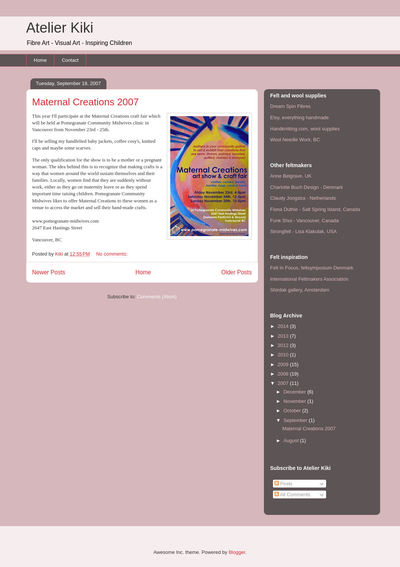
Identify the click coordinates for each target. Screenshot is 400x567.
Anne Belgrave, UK (291, 176)
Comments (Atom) (157, 296)
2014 (284, 326)
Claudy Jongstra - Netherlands (303, 198)
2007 (284, 383)
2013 (284, 336)
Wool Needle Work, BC (295, 139)
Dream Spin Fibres (290, 106)
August (291, 440)
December (295, 392)
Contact (70, 60)
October (292, 410)
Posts (283, 483)
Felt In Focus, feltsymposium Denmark (312, 268)
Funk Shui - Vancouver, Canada (304, 220)
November (295, 401)
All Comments (292, 494)
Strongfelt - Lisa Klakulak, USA (303, 231)
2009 (284, 364)
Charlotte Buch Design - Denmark (306, 187)
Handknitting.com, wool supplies (305, 129)
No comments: (112, 254)
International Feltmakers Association (309, 279)
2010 (284, 355)
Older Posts (236, 272)
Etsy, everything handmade (299, 117)
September (296, 420)
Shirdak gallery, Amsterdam (300, 290)
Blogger (237, 552)
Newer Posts (48, 272)
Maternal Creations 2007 (85, 102)
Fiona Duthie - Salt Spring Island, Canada (315, 209)
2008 (284, 374)
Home (40, 60)
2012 (284, 345)
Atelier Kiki (60, 28)
